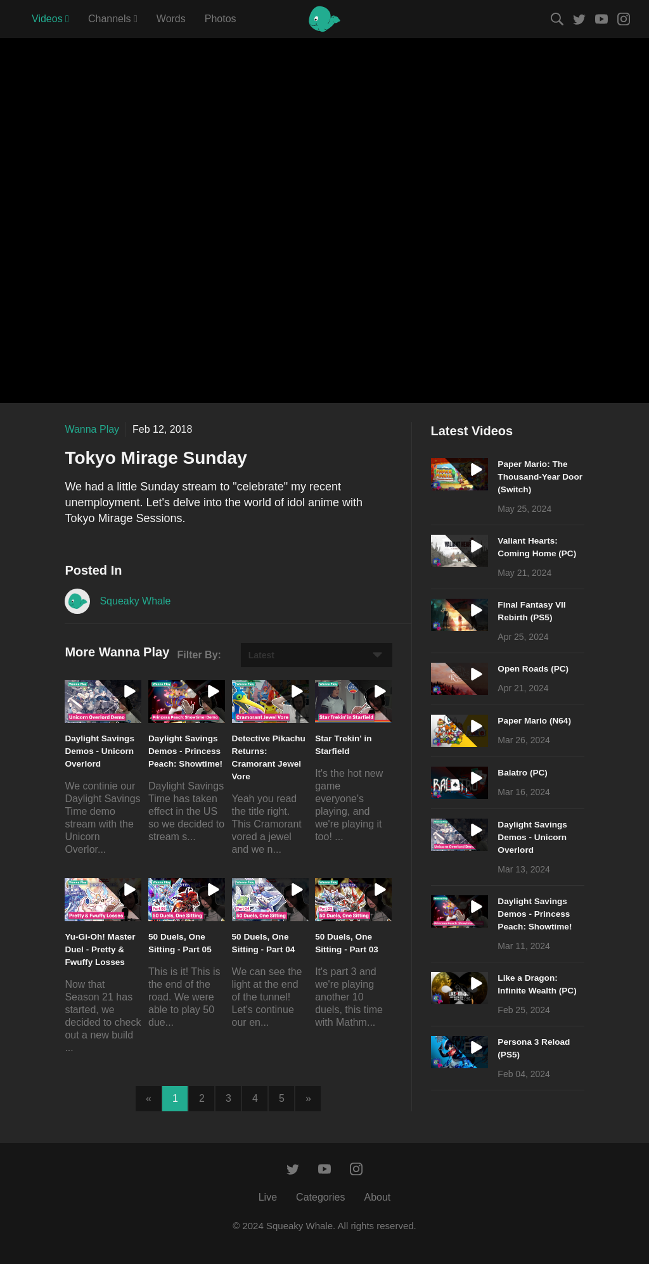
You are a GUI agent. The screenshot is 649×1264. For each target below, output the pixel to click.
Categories (320, 1197)
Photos (220, 18)
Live (268, 1197)
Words (171, 18)
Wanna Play (92, 429)
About (377, 1197)
